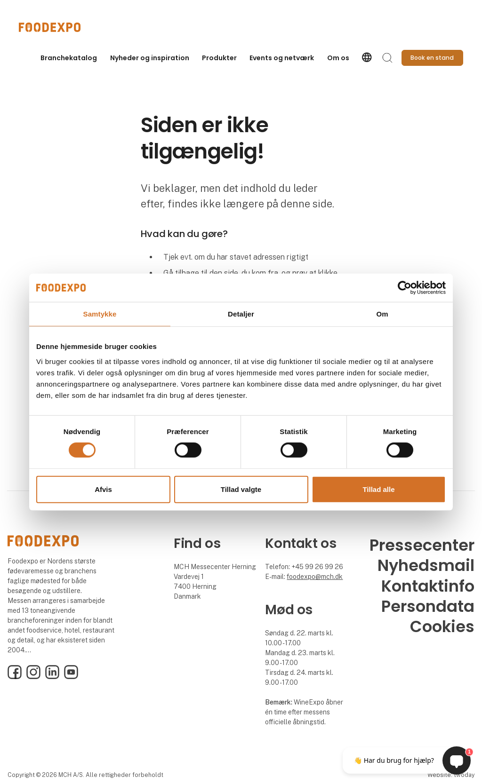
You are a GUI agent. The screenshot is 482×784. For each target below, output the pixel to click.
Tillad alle (378, 489)
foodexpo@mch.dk (315, 576)
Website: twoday (450, 774)
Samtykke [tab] (100, 313)
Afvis (103, 489)
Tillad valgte (241, 489)
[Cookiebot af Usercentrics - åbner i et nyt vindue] (404, 287)
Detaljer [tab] (241, 313)
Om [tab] (382, 313)
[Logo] (56, 27)
